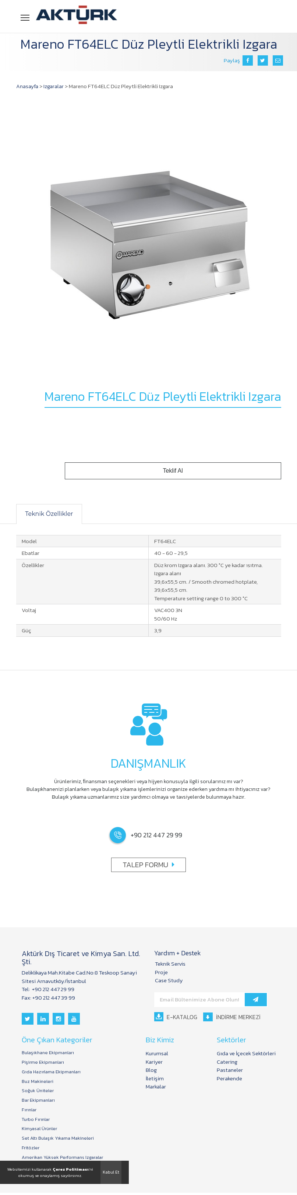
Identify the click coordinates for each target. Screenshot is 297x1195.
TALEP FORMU (148, 864)
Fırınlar (29, 1110)
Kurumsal (158, 1053)
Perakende (229, 1078)
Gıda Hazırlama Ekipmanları (51, 1072)
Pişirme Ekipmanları (43, 1062)
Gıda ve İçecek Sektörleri (246, 1053)
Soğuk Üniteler (38, 1091)
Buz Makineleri (38, 1081)
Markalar (157, 1086)
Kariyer (155, 1061)
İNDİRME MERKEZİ (234, 1016)
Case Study (169, 980)
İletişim (156, 1078)
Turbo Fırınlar (36, 1120)
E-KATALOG (175, 1016)
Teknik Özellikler (51, 513)
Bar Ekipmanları (39, 1101)
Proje (161, 972)
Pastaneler (230, 1070)
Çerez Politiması (71, 1169)
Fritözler (30, 1149)
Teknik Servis (170, 963)
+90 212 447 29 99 (52, 989)
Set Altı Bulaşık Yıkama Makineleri (58, 1139)
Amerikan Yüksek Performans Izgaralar (63, 1159)
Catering (227, 1061)
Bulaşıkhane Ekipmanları (49, 1052)
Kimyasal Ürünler (40, 1130)
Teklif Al (221, 470)
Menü (26, 17)
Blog (152, 1070)
